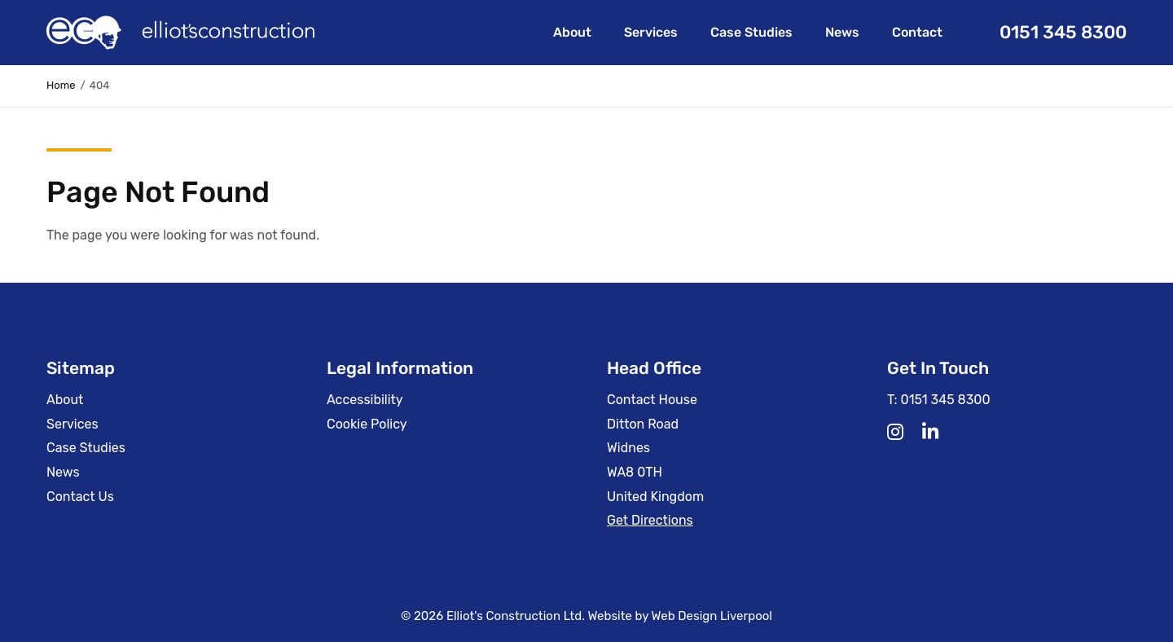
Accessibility (365, 399)
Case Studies (751, 32)
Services (651, 32)
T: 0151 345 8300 (939, 399)
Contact (917, 32)
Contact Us (80, 496)
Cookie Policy (367, 424)
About (572, 32)
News (842, 32)
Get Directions (650, 520)
